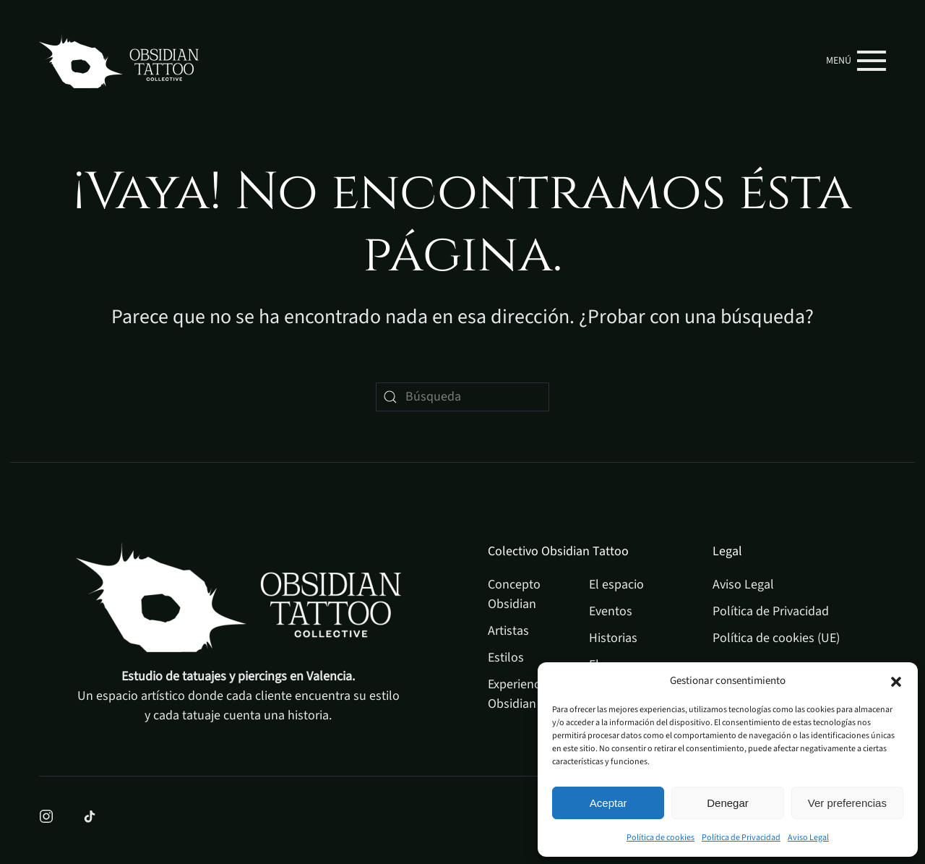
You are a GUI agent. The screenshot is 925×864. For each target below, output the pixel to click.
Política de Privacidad (741, 837)
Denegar (728, 803)
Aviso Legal (808, 837)
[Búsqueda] (462, 396)
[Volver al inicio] (119, 61)
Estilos (506, 658)
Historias (613, 638)
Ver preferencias (847, 803)
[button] (896, 681)
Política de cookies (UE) (776, 638)
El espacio (616, 585)
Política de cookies (660, 837)
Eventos (610, 611)
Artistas (508, 631)
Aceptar (608, 803)
